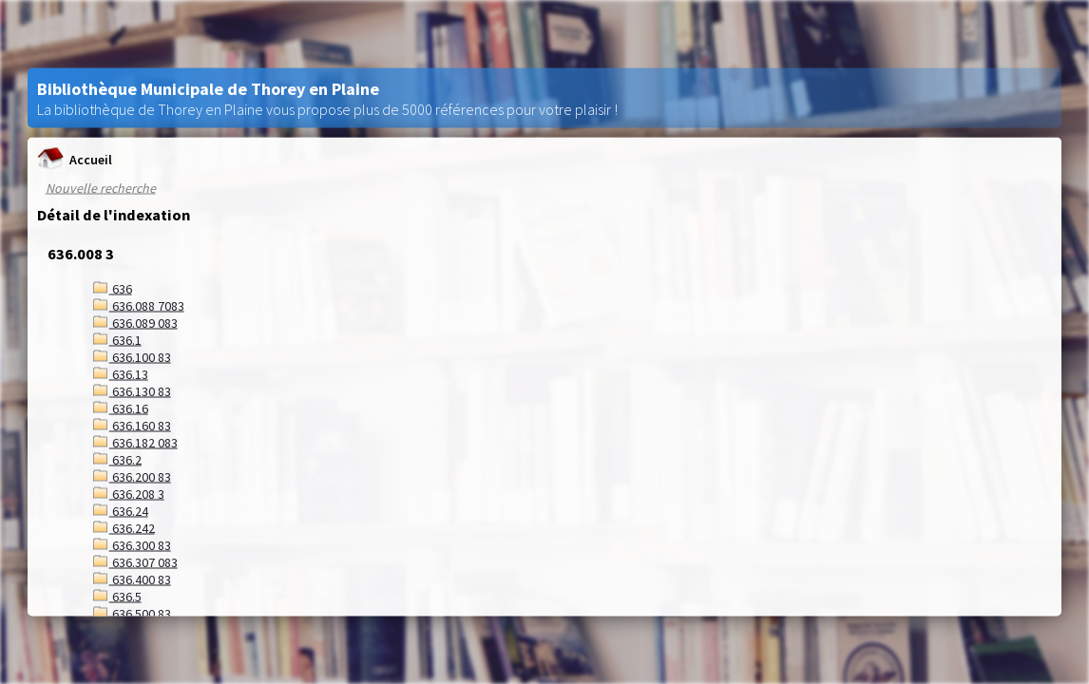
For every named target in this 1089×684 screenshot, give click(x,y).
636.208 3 (128, 494)
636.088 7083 (138, 305)
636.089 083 (135, 323)
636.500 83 (132, 613)
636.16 (120, 408)
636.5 (117, 596)
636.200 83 (132, 476)
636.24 (120, 511)
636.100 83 (132, 357)
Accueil (74, 159)
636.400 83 (132, 579)
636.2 (117, 459)
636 (112, 288)
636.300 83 (132, 545)
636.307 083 (135, 562)
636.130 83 (132, 391)
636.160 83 (132, 425)
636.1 (117, 340)
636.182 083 (135, 442)
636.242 (124, 528)
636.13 (120, 374)
